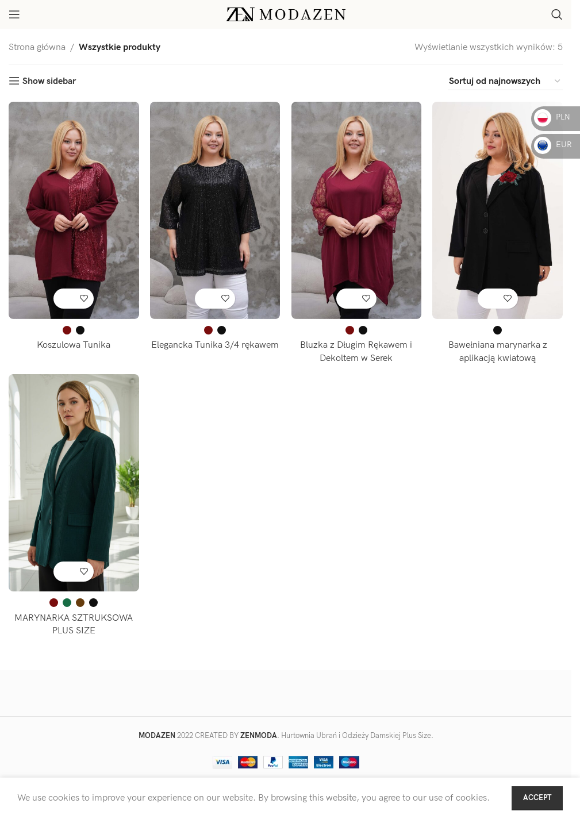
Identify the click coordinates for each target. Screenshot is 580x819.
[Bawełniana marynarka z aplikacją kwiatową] (498, 210)
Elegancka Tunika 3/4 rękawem (215, 344)
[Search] (557, 14)
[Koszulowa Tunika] (74, 210)
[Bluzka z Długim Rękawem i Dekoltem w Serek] (356, 210)
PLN (552, 117)
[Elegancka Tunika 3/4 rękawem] (215, 210)
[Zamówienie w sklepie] (505, 81)
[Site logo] (285, 14)
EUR (553, 144)
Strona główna (37, 47)
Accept (537, 797)
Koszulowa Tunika (73, 344)
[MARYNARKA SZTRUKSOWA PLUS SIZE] (74, 482)
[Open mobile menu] (14, 14)
